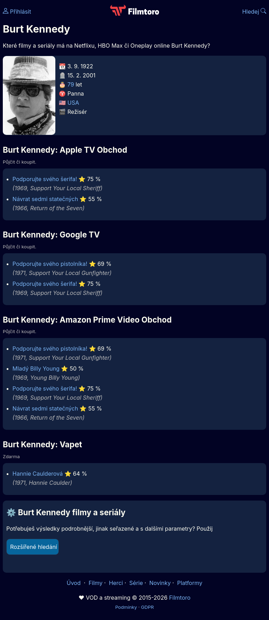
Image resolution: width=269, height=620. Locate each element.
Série (136, 582)
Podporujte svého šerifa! (45, 178)
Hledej (254, 11)
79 (71, 84)
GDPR (147, 607)
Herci (116, 582)
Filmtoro (180, 597)
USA (73, 102)
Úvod (74, 582)
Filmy (96, 582)
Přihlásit (17, 11)
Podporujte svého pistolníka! (50, 263)
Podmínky (126, 607)
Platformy (189, 582)
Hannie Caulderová (38, 473)
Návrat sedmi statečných (45, 198)
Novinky (160, 582)
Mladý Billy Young (36, 368)
